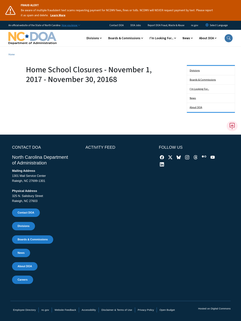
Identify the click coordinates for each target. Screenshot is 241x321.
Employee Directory (24, 309)
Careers (23, 279)
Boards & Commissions (203, 80)
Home (11, 54)
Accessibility (89, 309)
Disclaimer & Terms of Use (116, 309)
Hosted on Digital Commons (214, 308)
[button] (229, 38)
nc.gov (194, 25)
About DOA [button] (206, 38)
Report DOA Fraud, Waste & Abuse (166, 25)
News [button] (186, 38)
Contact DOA (116, 25)
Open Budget (167, 309)
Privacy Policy (146, 309)
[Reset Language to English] (207, 25)
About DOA (196, 107)
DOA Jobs (135, 25)
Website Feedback (65, 309)
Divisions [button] (92, 38)
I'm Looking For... (199, 89)
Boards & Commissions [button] (124, 38)
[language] (219, 25)
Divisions (195, 70)
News (193, 98)
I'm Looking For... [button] (161, 38)
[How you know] (70, 25)
